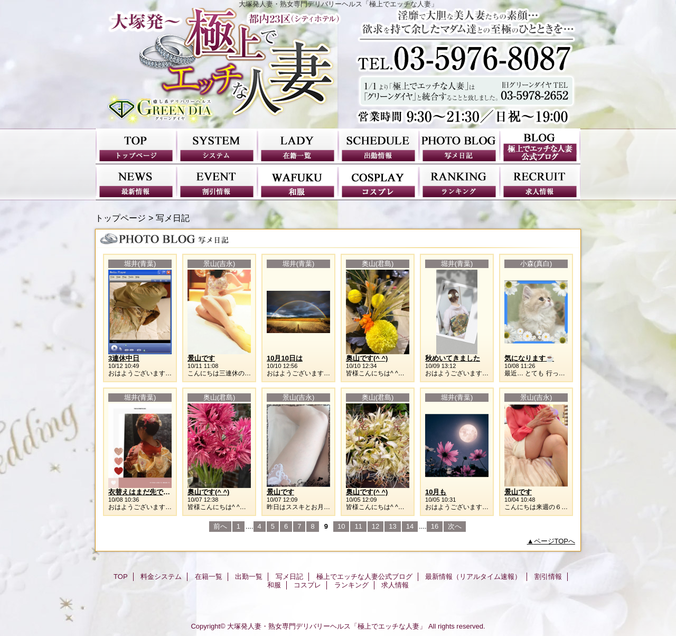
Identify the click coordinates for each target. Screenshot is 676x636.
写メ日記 (459, 146)
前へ (220, 526)
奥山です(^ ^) (367, 358)
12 (375, 526)
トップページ (120, 218)
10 (341, 526)
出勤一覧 (378, 146)
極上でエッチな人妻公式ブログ (540, 146)
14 (410, 526)
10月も (435, 492)
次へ (455, 526)
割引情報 (216, 182)
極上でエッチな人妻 (338, 68)
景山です (201, 358)
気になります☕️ (529, 358)
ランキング (459, 182)
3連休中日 (123, 358)
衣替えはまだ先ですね (142, 492)
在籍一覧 (297, 146)
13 (392, 526)
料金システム (216, 146)
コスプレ (378, 182)
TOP (136, 146)
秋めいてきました (452, 358)
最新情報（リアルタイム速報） (136, 182)
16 (434, 526)
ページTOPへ (555, 541)
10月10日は (285, 358)
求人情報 (540, 182)
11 (358, 526)
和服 (297, 182)
